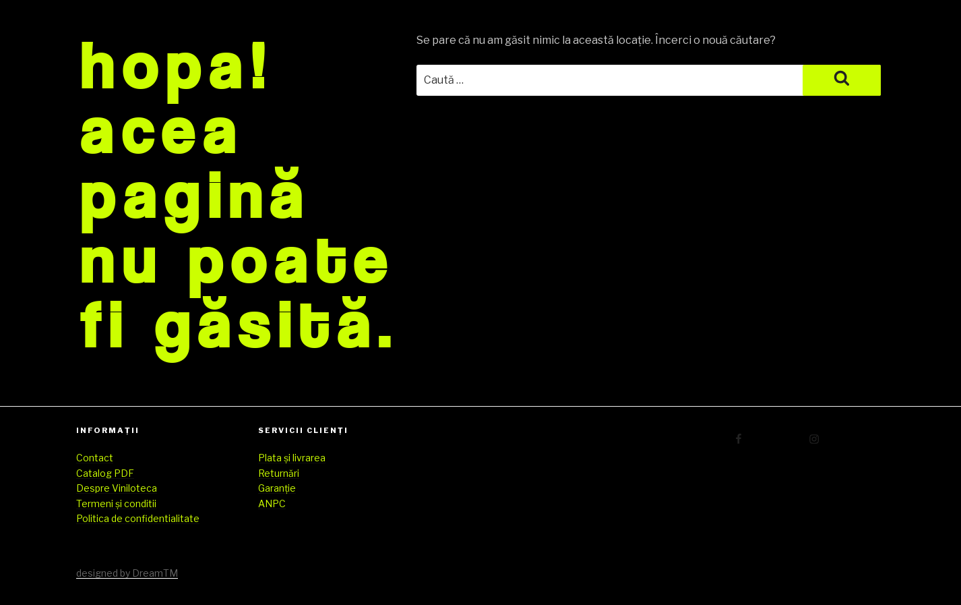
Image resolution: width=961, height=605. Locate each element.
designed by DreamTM (127, 573)
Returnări (278, 473)
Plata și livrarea (292, 457)
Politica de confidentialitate (137, 518)
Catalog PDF (105, 473)
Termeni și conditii (116, 503)
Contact (94, 457)
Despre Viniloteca (116, 488)
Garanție (277, 488)
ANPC (272, 503)
